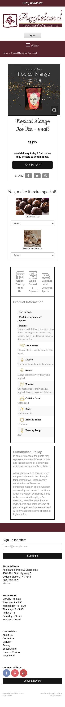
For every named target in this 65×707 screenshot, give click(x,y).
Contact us (8, 638)
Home (5, 53)
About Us (8, 635)
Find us (7, 583)
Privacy (7, 645)
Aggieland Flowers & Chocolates (32, 18)
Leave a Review (11, 652)
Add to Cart (32, 165)
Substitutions (9, 648)
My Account (9, 655)
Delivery (7, 641)
